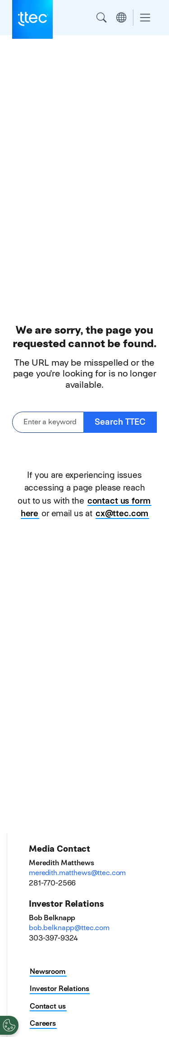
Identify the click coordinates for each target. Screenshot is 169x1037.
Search (101, 17)
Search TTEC (120, 421)
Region (121, 17)
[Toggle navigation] (145, 17)
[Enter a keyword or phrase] (48, 422)
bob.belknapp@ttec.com (69, 927)
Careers (43, 1023)
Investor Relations (59, 988)
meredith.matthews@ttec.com (77, 872)
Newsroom (48, 971)
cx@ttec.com (122, 513)
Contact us (48, 1006)
